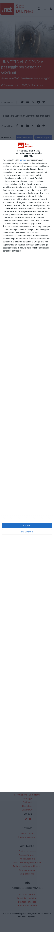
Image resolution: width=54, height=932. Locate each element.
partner (23, 160)
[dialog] (27, 466)
